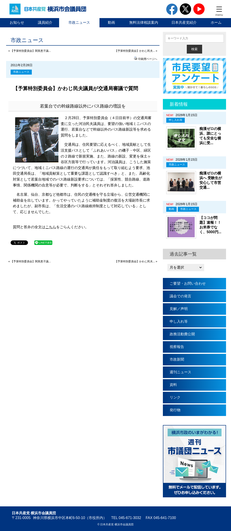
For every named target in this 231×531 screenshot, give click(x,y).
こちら (50, 227)
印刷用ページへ (147, 59)
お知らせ (17, 22)
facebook (172, 9)
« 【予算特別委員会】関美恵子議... (29, 50)
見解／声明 (179, 309)
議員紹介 (45, 22)
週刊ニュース (180, 372)
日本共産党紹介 (184, 22)
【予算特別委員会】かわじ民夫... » (136, 50)
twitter (185, 9)
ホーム (216, 22)
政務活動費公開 (182, 334)
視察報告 (177, 347)
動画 (111, 22)
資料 (173, 385)
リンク (175, 397)
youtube (199, 9)
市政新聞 (177, 359)
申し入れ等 (175, 120)
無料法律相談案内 (143, 22)
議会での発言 (180, 296)
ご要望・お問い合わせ (188, 283)
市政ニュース (79, 22)
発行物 (175, 410)
